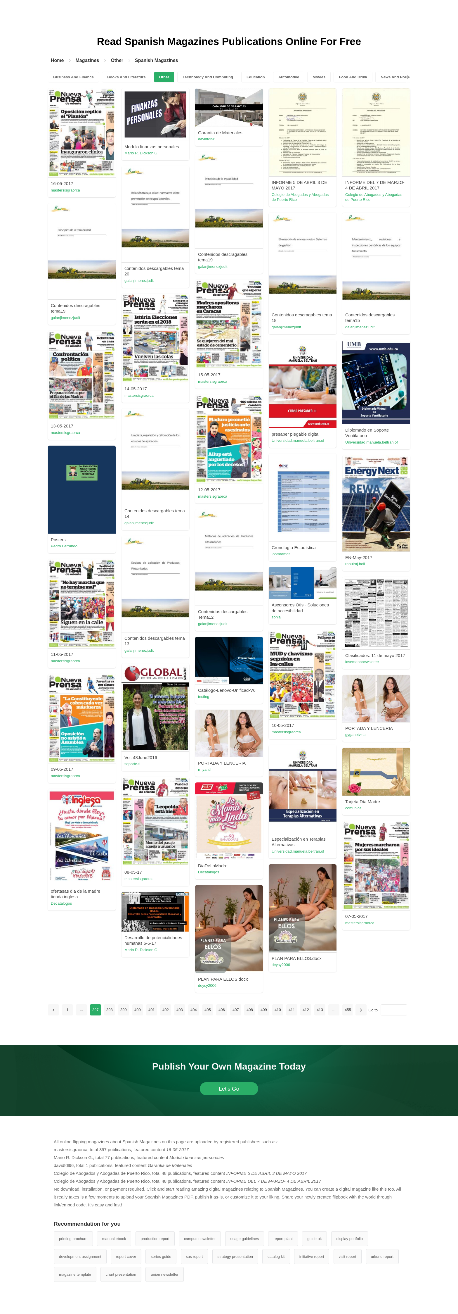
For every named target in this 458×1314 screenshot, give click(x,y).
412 (306, 1010)
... (81, 1010)
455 (348, 1010)
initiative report (311, 1256)
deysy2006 (281, 965)
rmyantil (204, 769)
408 (250, 1010)
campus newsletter (200, 1239)
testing (203, 696)
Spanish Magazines (156, 60)
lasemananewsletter (362, 662)
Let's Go (229, 1089)
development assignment (80, 1256)
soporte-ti (132, 764)
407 (236, 1010)
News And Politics (397, 77)
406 (221, 1010)
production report (155, 1239)
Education (256, 77)
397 (95, 1010)
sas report (194, 1256)
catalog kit (276, 1256)
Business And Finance (73, 77)
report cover (126, 1256)
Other (117, 60)
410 (278, 1010)
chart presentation (121, 1274)
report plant (283, 1239)
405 (207, 1010)
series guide (161, 1256)
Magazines (87, 60)
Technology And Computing (208, 77)
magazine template (75, 1274)
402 (165, 1010)
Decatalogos (208, 872)
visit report (347, 1256)
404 (193, 1010)
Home (57, 60)
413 (320, 1010)
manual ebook (114, 1239)
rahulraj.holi (355, 564)
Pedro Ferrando (64, 546)
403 (179, 1010)
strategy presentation (235, 1256)
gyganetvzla (355, 734)
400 (137, 1010)
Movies (319, 77)
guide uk (314, 1239)
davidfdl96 (206, 139)
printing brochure (73, 1239)
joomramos (281, 554)
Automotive (288, 77)
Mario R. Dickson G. (141, 153)
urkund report (382, 1256)
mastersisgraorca (65, 190)
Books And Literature (126, 77)
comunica (353, 808)
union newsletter (164, 1274)
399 (123, 1010)
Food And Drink (353, 77)
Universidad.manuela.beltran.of (298, 440)
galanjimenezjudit (212, 266)
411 (292, 1010)
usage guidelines (244, 1239)
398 (109, 1010)
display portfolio (349, 1239)
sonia (276, 617)
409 (264, 1010)
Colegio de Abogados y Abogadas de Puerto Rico (300, 197)
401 (151, 1010)
